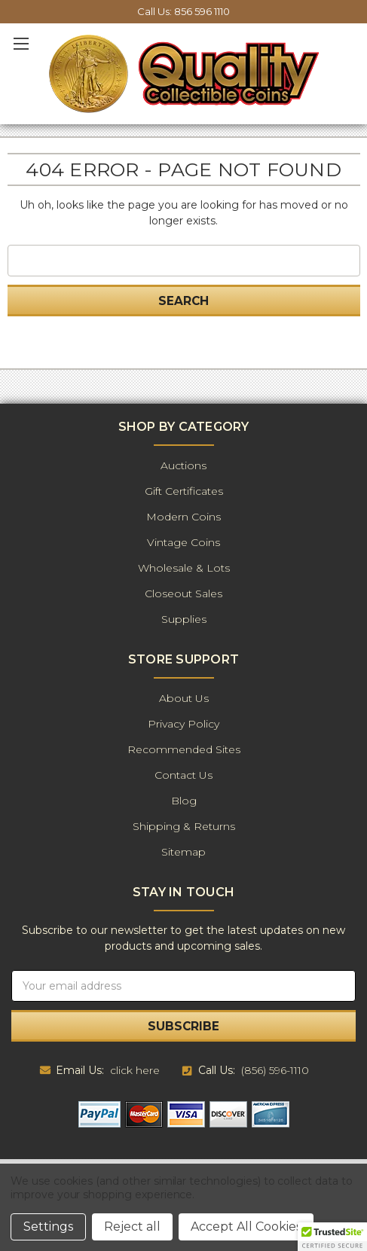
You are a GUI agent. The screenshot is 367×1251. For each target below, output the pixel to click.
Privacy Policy (183, 724)
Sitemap (183, 852)
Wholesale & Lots (184, 568)
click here (135, 1070)
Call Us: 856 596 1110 (183, 11)
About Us (184, 698)
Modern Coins (183, 516)
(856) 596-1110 (275, 1070)
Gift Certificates (184, 491)
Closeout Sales (183, 593)
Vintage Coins (183, 542)
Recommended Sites (183, 749)
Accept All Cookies (246, 1226)
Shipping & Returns (184, 826)
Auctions (183, 465)
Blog (184, 800)
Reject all (132, 1226)
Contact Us (183, 775)
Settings (48, 1226)
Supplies (183, 619)
